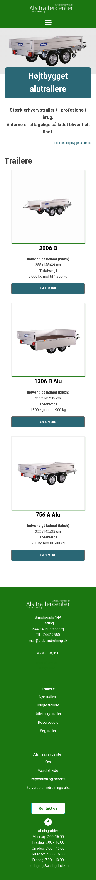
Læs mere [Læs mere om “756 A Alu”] (48, 555)
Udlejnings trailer (48, 714)
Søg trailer (48, 731)
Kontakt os (48, 808)
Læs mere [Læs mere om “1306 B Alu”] (48, 422)
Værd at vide (48, 770)
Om (48, 762)
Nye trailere (48, 697)
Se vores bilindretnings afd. (48, 787)
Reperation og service (48, 779)
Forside (59, 143)
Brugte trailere (48, 705)
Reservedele (48, 722)
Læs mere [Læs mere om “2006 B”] (48, 288)
